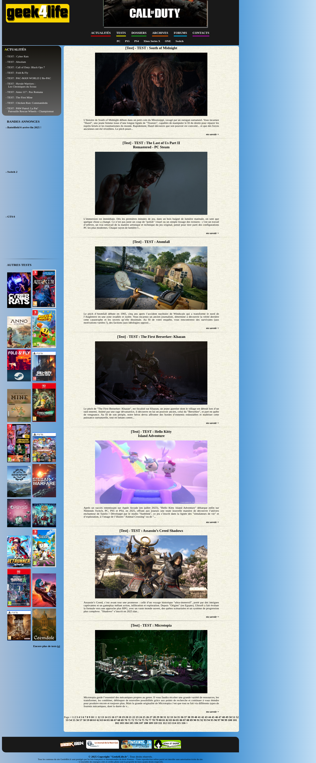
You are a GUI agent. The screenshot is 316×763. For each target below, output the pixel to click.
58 (84, 720)
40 (195, 717)
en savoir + (212, 134)
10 (92, 717)
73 (136, 720)
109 (151, 722)
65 (108, 720)
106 (136, 722)
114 (174, 722)
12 (99, 717)
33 (171, 717)
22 (133, 717)
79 (157, 720)
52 (237, 717)
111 (160, 722)
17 (116, 717)
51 (233, 717)
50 (230, 717)
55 (74, 720)
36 (182, 717)
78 (153, 720)
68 (119, 720)
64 (105, 720)
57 (80, 720)
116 (183, 722)
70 (125, 720)
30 (161, 717)
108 (146, 722)
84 (174, 720)
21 (130, 717)
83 (170, 720)
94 (208, 720)
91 (198, 720)
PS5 (127, 41)
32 (168, 717)
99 (225, 720)
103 (122, 722)
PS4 (136, 41)
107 (141, 722)
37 (185, 717)
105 (131, 722)
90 (194, 720)
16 (113, 717)
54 (70, 720)
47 (219, 717)
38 (189, 717)
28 (154, 717)
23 (137, 717)
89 (191, 720)
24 (140, 717)
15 (109, 717)
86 (180, 720)
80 (160, 720)
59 (87, 720)
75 (143, 720)
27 (151, 717)
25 (144, 717)
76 (146, 720)
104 (126, 722)
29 (158, 717)
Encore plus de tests (46, 646)
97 (218, 720)
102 (117, 722)
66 (112, 720)
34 (175, 717)
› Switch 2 (11, 171)
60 (91, 720)
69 (122, 720)
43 (206, 717)
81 (163, 720)
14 (106, 717)
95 (212, 720)
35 (178, 717)
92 (201, 720)
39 (192, 717)
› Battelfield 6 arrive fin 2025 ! (23, 127)
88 (187, 720)
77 (150, 720)
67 (115, 720)
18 (119, 717)
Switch (179, 41)
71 (129, 720)
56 (77, 720)
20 (126, 717)
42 (202, 717)
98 (222, 720)
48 (223, 717)
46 (216, 717)
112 (165, 722)
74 (139, 720)
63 (101, 720)
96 (215, 720)
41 (199, 717)
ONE (168, 41)
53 (67, 720)
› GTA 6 (10, 216)
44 (209, 717)
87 (184, 720)
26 (147, 717)
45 (213, 717)
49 (226, 717)
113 (169, 722)
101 (235, 720)
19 (123, 717)
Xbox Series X (152, 41)
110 (156, 722)
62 (98, 720)
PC (119, 41)
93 (205, 720)
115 (179, 722)
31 (164, 717)
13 (102, 717)
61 (94, 720)
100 (230, 720)
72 (132, 720)
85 (177, 720)
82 (167, 720)
